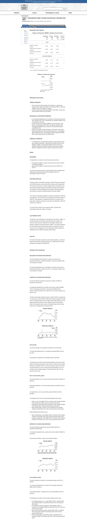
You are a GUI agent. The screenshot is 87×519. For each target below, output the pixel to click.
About (70, 12)
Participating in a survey (52, 12)
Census (34, 12)
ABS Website (52, 2)
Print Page (28, 27)
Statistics (16, 12)
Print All (34, 27)
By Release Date (25, 15)
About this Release (26, 34)
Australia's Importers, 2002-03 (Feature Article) (26, 40)
